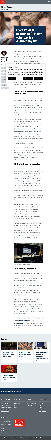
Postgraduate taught (5, 405)
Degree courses (4, 403)
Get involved (4, 79)
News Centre (41, 403)
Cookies (42, 437)
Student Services (6, 7)
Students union (42, 407)
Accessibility (35, 437)
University (4, 76)
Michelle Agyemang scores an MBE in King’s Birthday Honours (9, 354)
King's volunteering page (24, 320)
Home (2, 9)
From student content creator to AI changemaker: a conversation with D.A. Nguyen (42, 356)
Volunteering (4, 85)
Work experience (5, 88)
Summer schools (5, 411)
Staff (15, 405)
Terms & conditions (5, 437)
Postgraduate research (6, 407)
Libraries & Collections (31, 403)
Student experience (5, 413)
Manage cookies (12, 78)
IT (26, 407)
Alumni (15, 407)
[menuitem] (3, 9)
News (6, 9)
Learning (3, 82)
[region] (25, 73)
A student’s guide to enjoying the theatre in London (9, 377)
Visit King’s (41, 409)
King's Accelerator (26, 181)
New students (17, 403)
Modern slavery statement (25, 437)
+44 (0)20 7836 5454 (5, 421)
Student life (4, 73)
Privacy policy (15, 437)
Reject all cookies (28, 78)
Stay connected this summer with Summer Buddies (25, 354)
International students (6, 409)
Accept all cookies (39, 78)
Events (40, 405)
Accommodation (29, 405)
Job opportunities (42, 411)
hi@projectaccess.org (19, 323)
